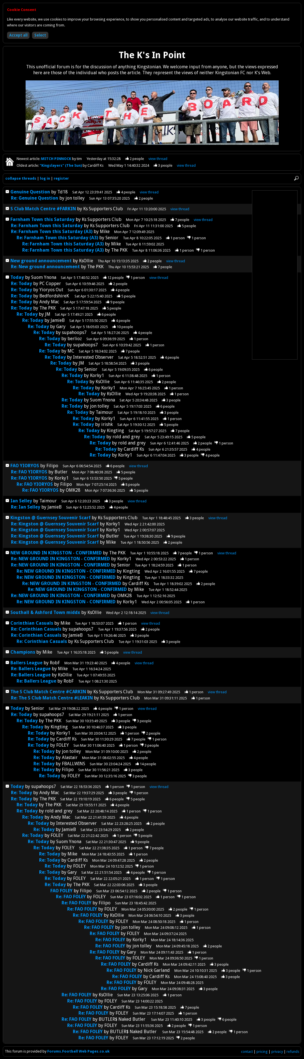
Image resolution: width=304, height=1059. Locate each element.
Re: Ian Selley (25, 507)
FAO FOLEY (61, 890)
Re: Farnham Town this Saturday (47, 225)
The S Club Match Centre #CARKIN (48, 691)
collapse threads (20, 178)
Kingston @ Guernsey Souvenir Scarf (50, 517)
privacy (277, 1051)
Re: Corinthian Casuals (36, 629)
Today (17, 277)
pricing (262, 1051)
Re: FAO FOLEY (71, 896)
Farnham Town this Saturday (42, 219)
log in (45, 178)
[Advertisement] (274, 275)
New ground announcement (41, 260)
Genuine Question (30, 192)
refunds (293, 1051)
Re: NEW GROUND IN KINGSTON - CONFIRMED (60, 558)
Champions (23, 652)
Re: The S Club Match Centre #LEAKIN (52, 698)
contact (247, 1051)
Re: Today (21, 283)
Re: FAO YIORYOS (29, 472)
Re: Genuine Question (35, 198)
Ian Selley (21, 500)
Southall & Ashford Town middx (45, 612)
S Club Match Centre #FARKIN (43, 208)
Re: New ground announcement (45, 266)
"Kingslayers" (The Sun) (61, 165)
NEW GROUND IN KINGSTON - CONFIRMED (56, 553)
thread (149, 192)
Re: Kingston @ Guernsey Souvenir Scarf (55, 524)
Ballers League (26, 662)
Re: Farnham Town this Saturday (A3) (52, 231)
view (157, 159)
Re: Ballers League (31, 668)
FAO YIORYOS (24, 465)
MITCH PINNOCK (56, 159)
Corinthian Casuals (31, 623)
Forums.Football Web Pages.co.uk (78, 1051)
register (61, 178)
